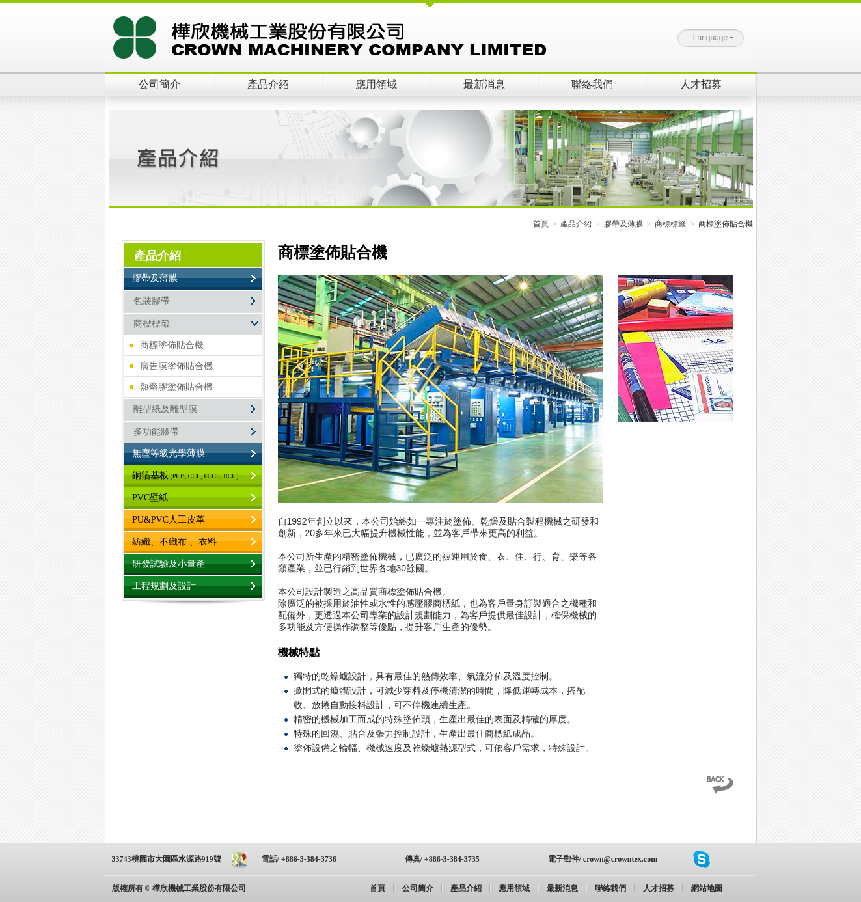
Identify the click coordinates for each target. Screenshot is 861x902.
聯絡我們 (592, 84)
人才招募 (701, 84)
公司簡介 (159, 84)
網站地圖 (706, 888)
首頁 (541, 223)
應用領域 (376, 84)
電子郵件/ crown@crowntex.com (603, 859)
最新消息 (484, 84)
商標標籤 (670, 223)
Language (713, 37)
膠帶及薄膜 (623, 223)
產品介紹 (268, 84)
